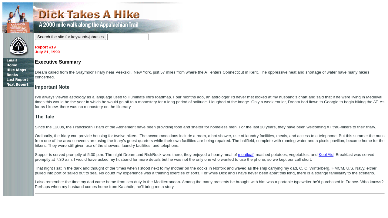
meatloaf (245, 154)
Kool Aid (326, 154)
